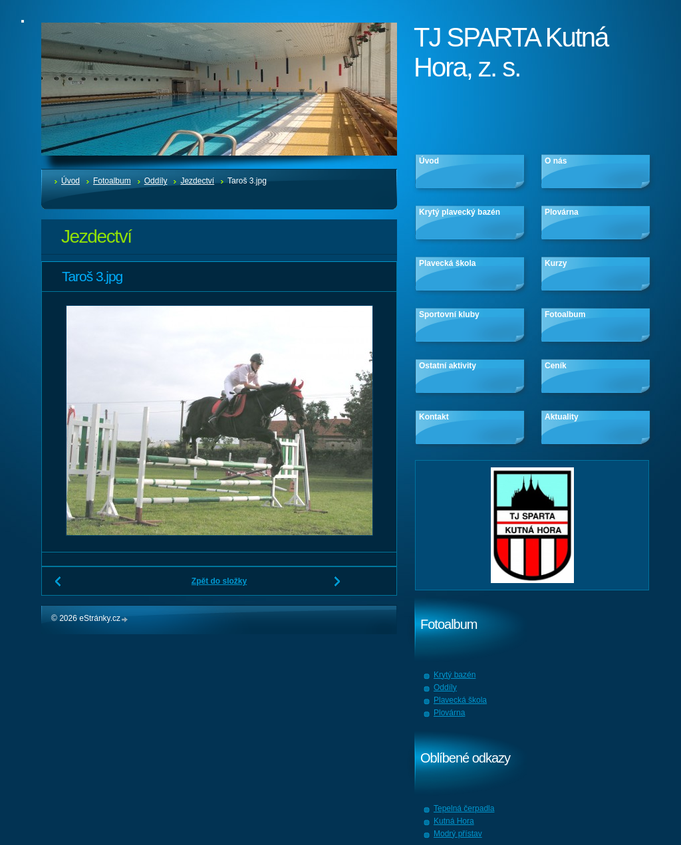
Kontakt (434, 417)
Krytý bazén (455, 674)
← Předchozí (58, 586)
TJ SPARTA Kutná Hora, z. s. (511, 52)
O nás (556, 161)
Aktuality (562, 417)
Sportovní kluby (449, 314)
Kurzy (556, 263)
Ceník (556, 365)
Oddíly (156, 180)
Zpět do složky (219, 581)
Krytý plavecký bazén (459, 212)
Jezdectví (197, 180)
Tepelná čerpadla (464, 808)
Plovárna (562, 212)
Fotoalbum (112, 180)
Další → (338, 586)
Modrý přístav (458, 833)
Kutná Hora (454, 821)
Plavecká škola (447, 263)
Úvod (70, 180)
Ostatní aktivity (447, 365)
